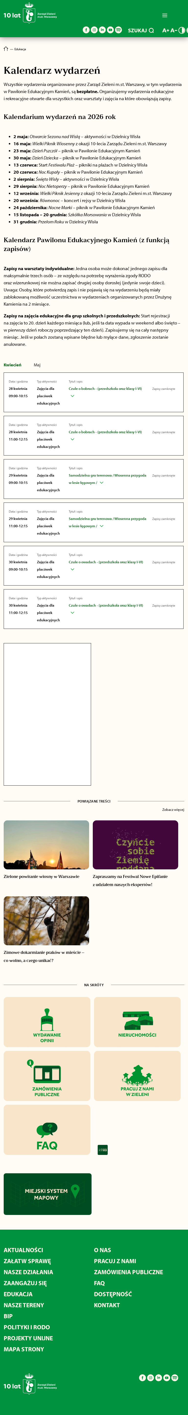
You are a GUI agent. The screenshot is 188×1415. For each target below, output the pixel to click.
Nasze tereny (24, 1305)
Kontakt (107, 1305)
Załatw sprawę (27, 1261)
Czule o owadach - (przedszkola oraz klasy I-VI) (106, 562)
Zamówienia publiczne (128, 1272)
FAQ (99, 1283)
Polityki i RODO (27, 1327)
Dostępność (113, 1294)
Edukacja (18, 1294)
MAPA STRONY (24, 1349)
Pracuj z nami (115, 1261)
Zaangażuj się (25, 1283)
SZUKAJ (141, 30)
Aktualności (23, 1250)
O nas (102, 1250)
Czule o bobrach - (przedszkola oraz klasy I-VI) (105, 388)
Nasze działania (28, 1272)
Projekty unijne (28, 1338)
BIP (8, 1316)
